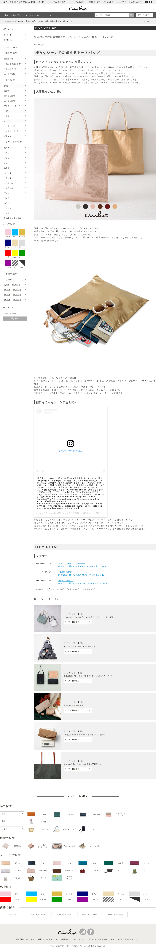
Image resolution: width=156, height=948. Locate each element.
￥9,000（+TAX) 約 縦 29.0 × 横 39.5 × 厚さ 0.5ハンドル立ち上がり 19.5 (82, 573)
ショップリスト (122, 2)
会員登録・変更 (94, 2)
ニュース (48, 15)
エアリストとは (32, 15)
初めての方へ (80, 2)
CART (146, 15)
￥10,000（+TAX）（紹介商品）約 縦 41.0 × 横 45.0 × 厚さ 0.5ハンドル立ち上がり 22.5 (82, 564)
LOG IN (7, 35)
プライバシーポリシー (80, 939)
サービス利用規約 (62, 939)
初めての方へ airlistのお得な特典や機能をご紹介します (49, 21)
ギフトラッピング (117, 939)
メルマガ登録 (108, 2)
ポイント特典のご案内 (99, 939)
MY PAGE (8, 40)
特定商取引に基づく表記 (25, 939)
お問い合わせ (136, 2)
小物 (6, 111)
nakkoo (40, 513)
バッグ (7, 121)
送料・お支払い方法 (45, 939)
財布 (6, 86)
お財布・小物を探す (12, 15)
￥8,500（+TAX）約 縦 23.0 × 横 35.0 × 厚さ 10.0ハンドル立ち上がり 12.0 (82, 581)
